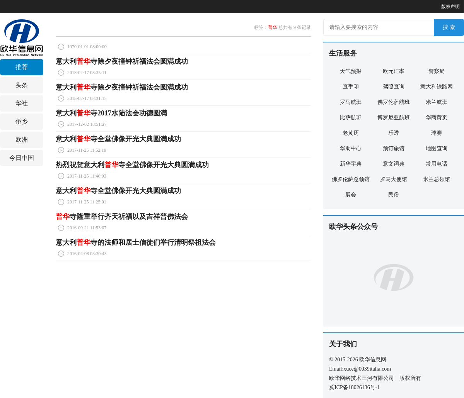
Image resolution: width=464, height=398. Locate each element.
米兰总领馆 (436, 179)
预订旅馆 (393, 148)
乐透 (393, 133)
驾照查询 (393, 87)
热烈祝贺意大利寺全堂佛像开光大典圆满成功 (132, 165)
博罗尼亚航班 (393, 117)
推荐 (21, 67)
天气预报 (351, 71)
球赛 (436, 133)
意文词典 (393, 164)
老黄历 (351, 133)
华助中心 (351, 148)
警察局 (436, 71)
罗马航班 (351, 102)
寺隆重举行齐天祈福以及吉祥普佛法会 (122, 216)
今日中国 (21, 157)
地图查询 (436, 148)
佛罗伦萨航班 (393, 102)
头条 (21, 85)
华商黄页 (436, 117)
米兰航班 (436, 102)
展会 (350, 195)
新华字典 (351, 164)
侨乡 (21, 121)
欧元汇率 (393, 71)
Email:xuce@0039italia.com (360, 369)
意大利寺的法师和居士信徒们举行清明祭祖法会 (136, 242)
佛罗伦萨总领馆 (351, 179)
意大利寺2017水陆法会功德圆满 (111, 113)
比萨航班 (351, 117)
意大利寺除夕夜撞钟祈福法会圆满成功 (122, 61)
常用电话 (436, 164)
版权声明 (450, 6)
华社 (21, 103)
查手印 (351, 87)
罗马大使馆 (393, 179)
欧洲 (21, 139)
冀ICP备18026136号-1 (354, 387)
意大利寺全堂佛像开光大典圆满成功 (118, 139)
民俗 (393, 195)
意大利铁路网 (436, 87)
